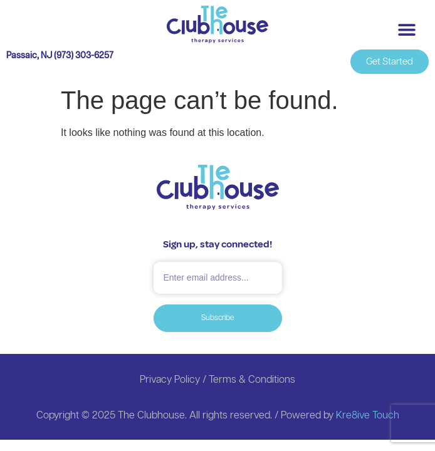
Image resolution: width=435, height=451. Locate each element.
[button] (406, 29)
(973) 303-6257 (83, 55)
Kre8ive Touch (367, 415)
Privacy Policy (170, 380)
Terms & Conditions (252, 380)
